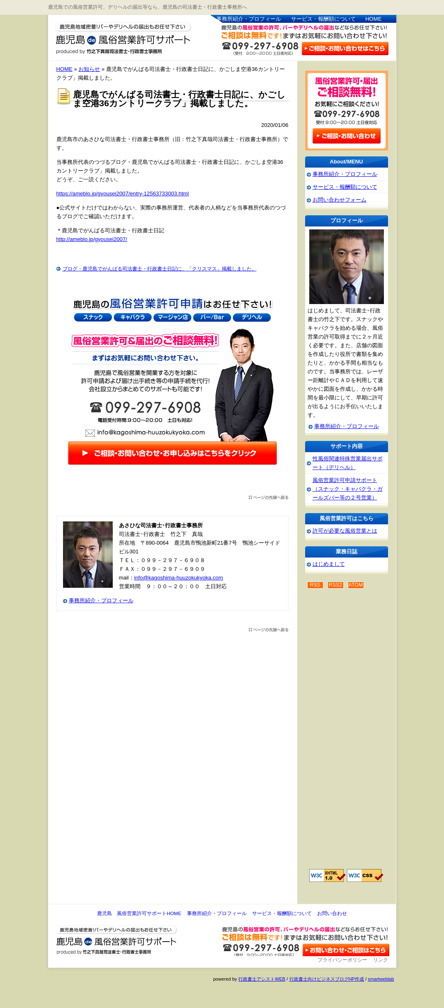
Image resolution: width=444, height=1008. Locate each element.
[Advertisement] (338, 733)
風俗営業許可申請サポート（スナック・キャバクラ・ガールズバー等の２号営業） (348, 489)
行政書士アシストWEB (261, 978)
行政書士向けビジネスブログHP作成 (326, 978)
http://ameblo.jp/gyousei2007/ (91, 239)
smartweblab (381, 978)
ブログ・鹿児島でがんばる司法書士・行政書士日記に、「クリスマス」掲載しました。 (160, 269)
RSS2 (335, 584)
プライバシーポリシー (342, 960)
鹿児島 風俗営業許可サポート (118, 34)
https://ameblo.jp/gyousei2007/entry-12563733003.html (122, 193)
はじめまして (329, 564)
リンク (380, 960)
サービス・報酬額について (323, 19)
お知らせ (89, 69)
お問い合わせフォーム (339, 200)
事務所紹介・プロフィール (248, 19)
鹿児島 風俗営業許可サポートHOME (139, 913)
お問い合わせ (332, 913)
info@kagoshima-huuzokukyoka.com (178, 578)
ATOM (356, 584)
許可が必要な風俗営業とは (345, 531)
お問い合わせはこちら (344, 48)
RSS (315, 584)
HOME (373, 19)
